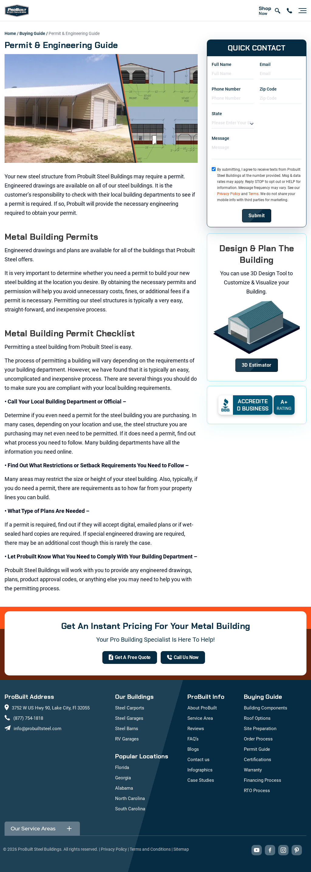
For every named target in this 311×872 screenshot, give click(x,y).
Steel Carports (129, 708)
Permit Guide (257, 749)
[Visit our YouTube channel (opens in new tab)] (256, 850)
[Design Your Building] (256, 365)
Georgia (123, 778)
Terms (253, 194)
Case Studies (200, 780)
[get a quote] (129, 657)
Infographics (200, 770)
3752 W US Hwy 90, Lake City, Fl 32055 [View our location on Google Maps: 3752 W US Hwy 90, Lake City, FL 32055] (51, 708)
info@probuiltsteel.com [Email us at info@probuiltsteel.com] (37, 728)
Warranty (253, 770)
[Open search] (277, 10)
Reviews (195, 728)
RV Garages (127, 739)
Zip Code (268, 89)
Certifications (257, 759)
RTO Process (257, 790)
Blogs (193, 749)
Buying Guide (32, 33)
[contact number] (289, 10)
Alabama (124, 788)
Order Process (258, 739)
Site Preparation (260, 728)
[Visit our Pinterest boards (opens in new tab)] (297, 850)
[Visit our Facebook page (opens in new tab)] (270, 850)
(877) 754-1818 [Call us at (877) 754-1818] (28, 718)
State (217, 113)
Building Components (265, 708)
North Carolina (130, 798)
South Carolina (130, 809)
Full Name (221, 64)
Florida (122, 767)
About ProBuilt (202, 708)
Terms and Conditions (150, 849)
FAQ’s (193, 739)
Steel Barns (126, 728)
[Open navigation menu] (301, 11)
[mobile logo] (17, 10)
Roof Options (257, 718)
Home (10, 33)
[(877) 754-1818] (183, 657)
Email (265, 64)
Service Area (200, 718)
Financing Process (262, 780)
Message (220, 138)
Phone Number (226, 89)
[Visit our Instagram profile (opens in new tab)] (283, 850)
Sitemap (181, 849)
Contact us (198, 759)
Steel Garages (129, 718)
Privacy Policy (228, 194)
